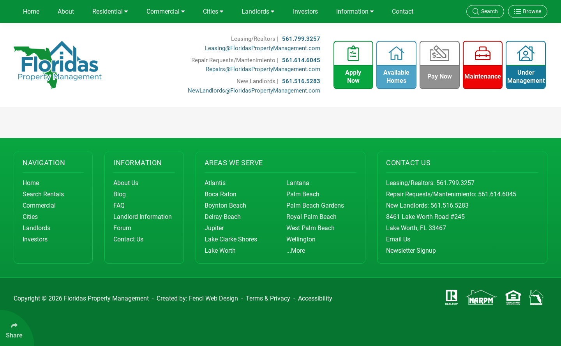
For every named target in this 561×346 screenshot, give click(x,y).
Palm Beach (302, 194)
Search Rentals (43, 194)
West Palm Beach (310, 228)
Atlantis (215, 183)
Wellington (301, 239)
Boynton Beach (225, 205)
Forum (122, 228)
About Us (125, 183)
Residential (110, 11)
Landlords (258, 11)
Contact (402, 11)
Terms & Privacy (268, 298)
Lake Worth (220, 250)
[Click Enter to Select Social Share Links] (17, 328)
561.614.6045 (301, 60)
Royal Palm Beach (311, 216)
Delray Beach (223, 216)
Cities (213, 11)
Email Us (398, 239)
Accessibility (315, 298)
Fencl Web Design (213, 298)
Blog (119, 194)
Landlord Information (142, 216)
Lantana (297, 183)
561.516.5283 (301, 81)
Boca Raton (220, 194)
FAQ (119, 205)
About (66, 11)
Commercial (165, 11)
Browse (527, 11)
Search (485, 11)
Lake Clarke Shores (231, 239)
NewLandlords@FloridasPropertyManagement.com (254, 90)
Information (355, 11)
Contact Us (128, 239)
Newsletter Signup (411, 250)
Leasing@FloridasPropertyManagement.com (262, 48)
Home (31, 11)
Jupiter (214, 228)
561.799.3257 (301, 38)
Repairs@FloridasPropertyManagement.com (263, 69)
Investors (305, 11)
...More (295, 250)
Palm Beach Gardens (315, 205)
